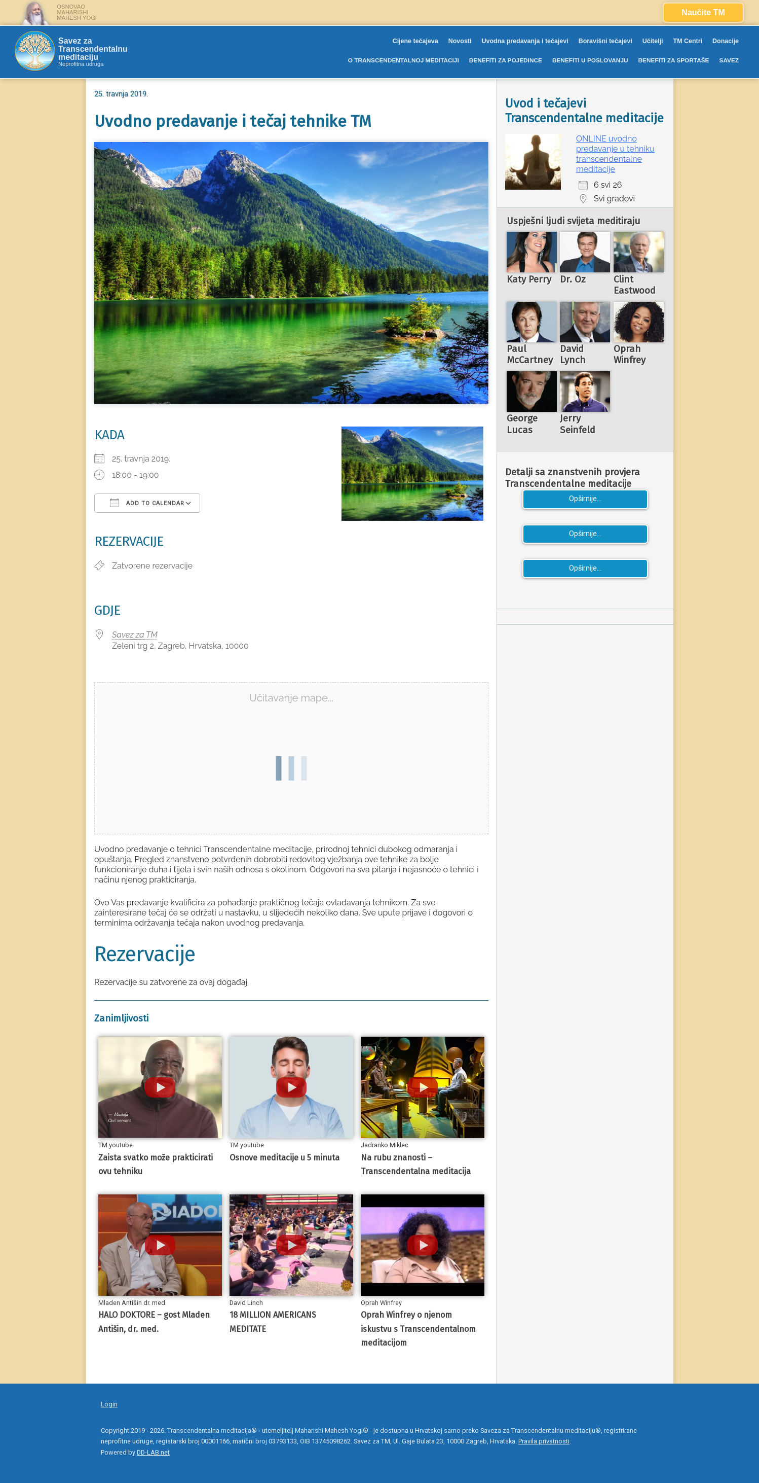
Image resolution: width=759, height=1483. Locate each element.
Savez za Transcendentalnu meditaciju (93, 49)
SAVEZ (729, 60)
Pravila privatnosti (544, 1441)
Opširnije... (585, 499)
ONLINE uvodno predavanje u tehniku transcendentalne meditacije (615, 154)
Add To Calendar (147, 502)
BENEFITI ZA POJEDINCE (505, 60)
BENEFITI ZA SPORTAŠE (673, 60)
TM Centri (688, 41)
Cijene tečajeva (415, 41)
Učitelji (652, 41)
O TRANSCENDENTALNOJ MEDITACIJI (403, 60)
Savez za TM (135, 635)
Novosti (460, 41)
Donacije (725, 41)
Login (109, 1404)
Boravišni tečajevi (605, 41)
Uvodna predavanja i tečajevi (524, 41)
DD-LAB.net (153, 1452)
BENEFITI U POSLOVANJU (590, 60)
